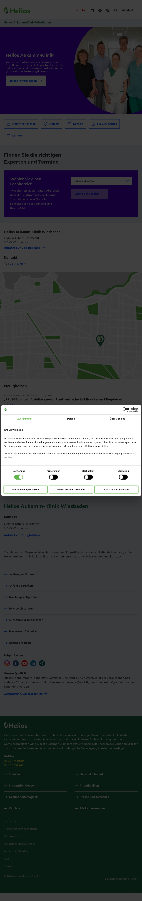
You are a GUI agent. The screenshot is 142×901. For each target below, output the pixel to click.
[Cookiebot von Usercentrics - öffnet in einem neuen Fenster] (124, 409)
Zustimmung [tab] (24, 418)
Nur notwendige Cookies (25, 489)
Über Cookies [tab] (117, 418)
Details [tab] (71, 418)
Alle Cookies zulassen (116, 489)
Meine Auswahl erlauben (71, 489)
